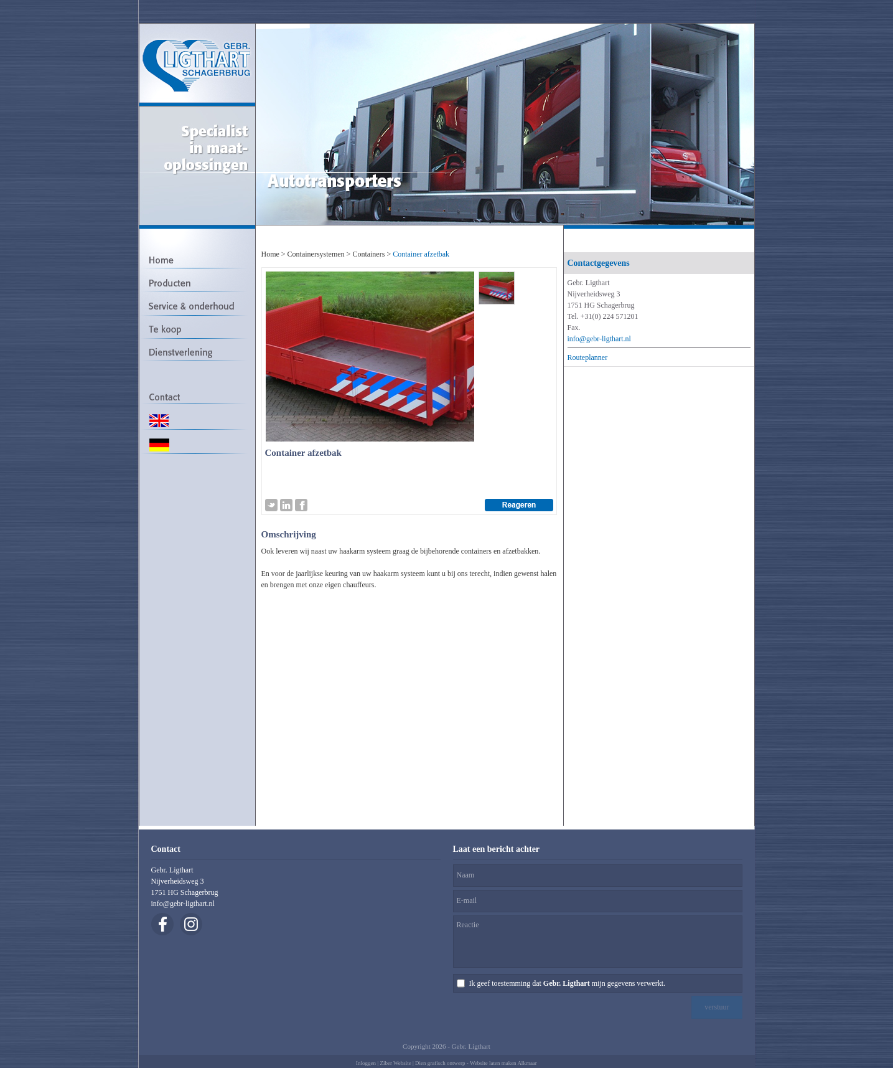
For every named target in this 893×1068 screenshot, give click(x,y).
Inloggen (366, 1063)
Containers (368, 254)
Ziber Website (395, 1063)
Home (270, 254)
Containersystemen (316, 254)
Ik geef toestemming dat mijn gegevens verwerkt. (567, 983)
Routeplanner (588, 357)
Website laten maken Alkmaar (503, 1063)
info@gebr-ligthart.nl (599, 338)
